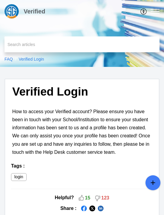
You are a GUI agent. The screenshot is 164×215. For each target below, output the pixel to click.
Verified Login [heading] (50, 91)
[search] (82, 44)
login (18, 176)
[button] (144, 11)
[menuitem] (144, 11)
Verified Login (31, 59)
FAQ (8, 59)
